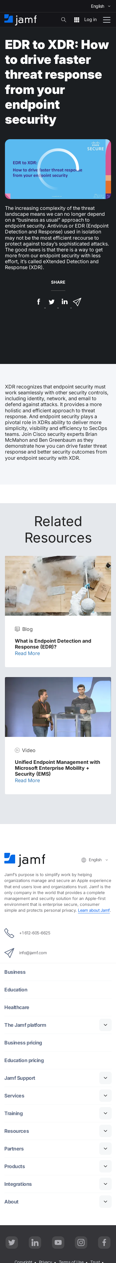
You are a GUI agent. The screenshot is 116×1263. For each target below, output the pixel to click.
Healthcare (16, 1007)
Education (15, 990)
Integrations (18, 1184)
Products (14, 1166)
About (11, 1202)
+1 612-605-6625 (27, 933)
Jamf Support (19, 1078)
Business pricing (23, 1043)
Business (14, 972)
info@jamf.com (25, 953)
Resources (16, 1131)
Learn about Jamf (94, 910)
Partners (14, 1149)
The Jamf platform (25, 1025)
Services (14, 1096)
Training (13, 1113)
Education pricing (24, 1060)
